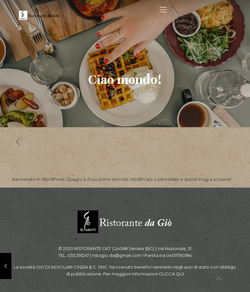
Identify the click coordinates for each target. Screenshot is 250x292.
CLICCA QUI (171, 273)
